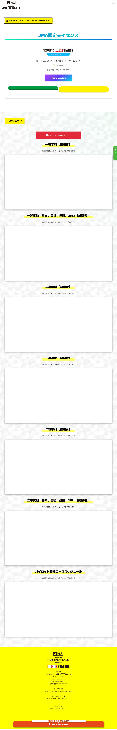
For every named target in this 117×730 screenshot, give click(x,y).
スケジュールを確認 (39, 89)
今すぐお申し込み (59, 721)
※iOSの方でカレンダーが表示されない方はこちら (58, 152)
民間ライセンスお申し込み (77, 89)
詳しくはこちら (59, 77)
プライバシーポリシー (58, 707)
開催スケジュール (115, 153)
